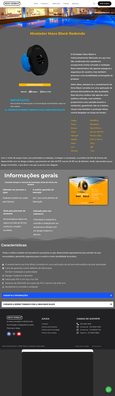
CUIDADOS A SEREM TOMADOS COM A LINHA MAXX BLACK (30, 302)
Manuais (75, 3)
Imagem (34, 89)
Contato (66, 3)
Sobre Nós (56, 3)
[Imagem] (30, 89)
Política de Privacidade (84, 345)
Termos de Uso (98, 344)
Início (36, 3)
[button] (57, 293)
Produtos (45, 3)
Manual (24, 89)
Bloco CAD (46, 89)
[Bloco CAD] (41, 89)
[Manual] (20, 89)
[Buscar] (94, 3)
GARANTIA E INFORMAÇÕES (16, 293)
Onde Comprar (104, 3)
